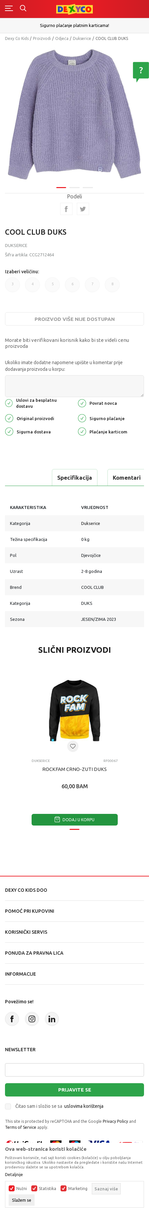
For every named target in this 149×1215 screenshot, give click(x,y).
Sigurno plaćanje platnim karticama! (74, 25)
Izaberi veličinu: (22, 271)
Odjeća (62, 38)
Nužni (21, 1189)
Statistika (47, 1189)
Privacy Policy (115, 1121)
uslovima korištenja (83, 1106)
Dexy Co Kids (17, 38)
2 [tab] (74, 187)
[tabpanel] (74, 114)
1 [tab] (61, 187)
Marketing (77, 1189)
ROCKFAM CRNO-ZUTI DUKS (74, 769)
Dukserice (82, 38)
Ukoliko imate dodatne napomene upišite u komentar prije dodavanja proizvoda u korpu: (64, 366)
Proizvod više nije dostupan (75, 319)
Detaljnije (14, 1175)
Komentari (127, 477)
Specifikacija (74, 477)
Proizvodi (42, 38)
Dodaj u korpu (74, 820)
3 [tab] (88, 187)
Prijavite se (74, 1090)
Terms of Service (20, 1127)
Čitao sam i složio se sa (59, 1106)
